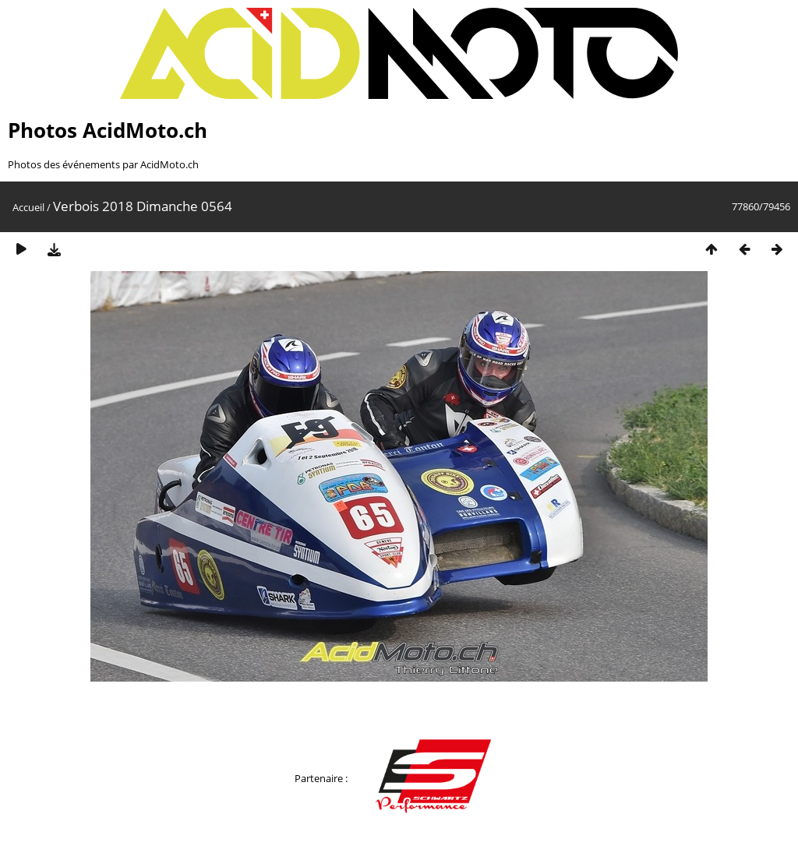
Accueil (28, 207)
